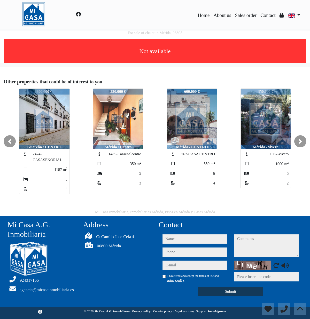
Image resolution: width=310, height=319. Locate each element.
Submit (230, 291)
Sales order (245, 15)
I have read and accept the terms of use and (193, 278)
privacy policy (175, 280)
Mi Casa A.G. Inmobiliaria (112, 311)
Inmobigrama (217, 311)
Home (204, 15)
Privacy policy (141, 311)
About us (222, 15)
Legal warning (184, 311)
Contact (268, 15)
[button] (10, 141)
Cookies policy (163, 311)
